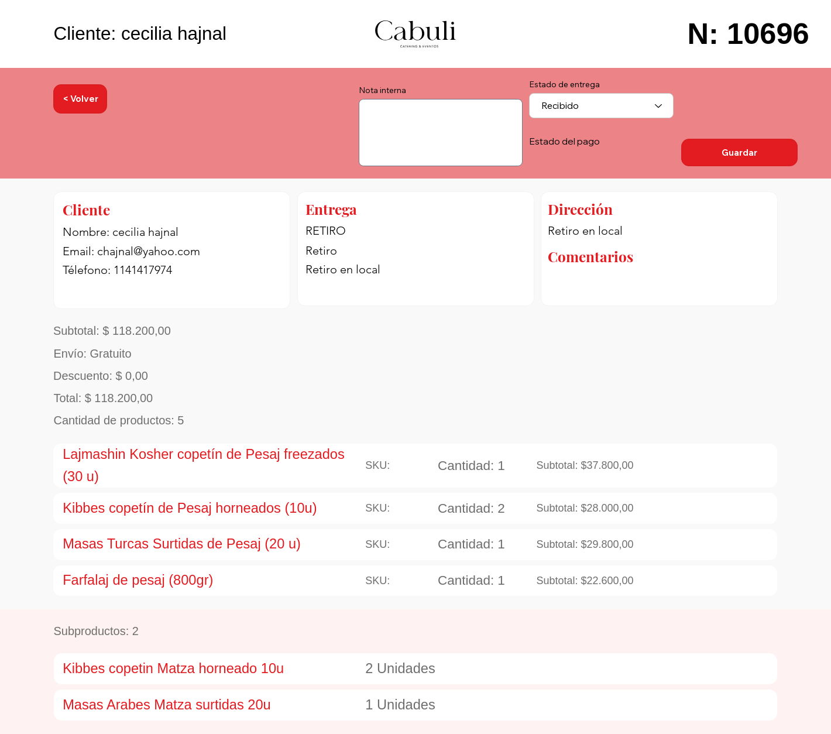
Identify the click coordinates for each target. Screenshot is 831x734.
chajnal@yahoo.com (148, 251)
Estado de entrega (564, 84)
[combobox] (601, 105)
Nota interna (382, 90)
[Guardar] (739, 152)
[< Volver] (80, 99)
